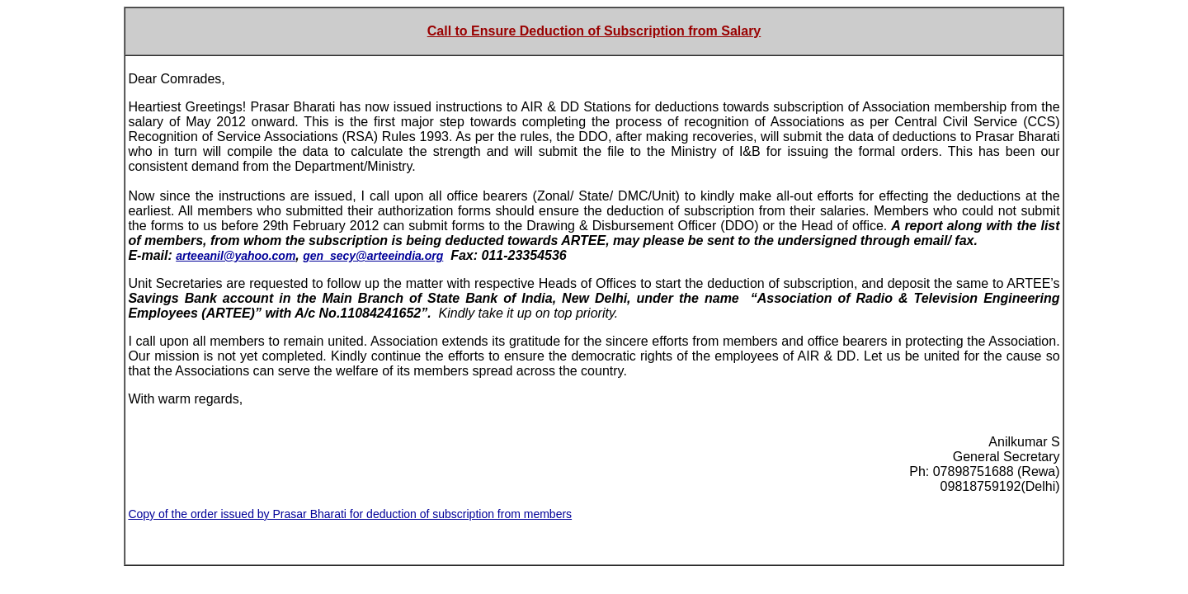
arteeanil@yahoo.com (235, 255)
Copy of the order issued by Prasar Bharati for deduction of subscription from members (350, 514)
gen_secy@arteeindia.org (373, 255)
